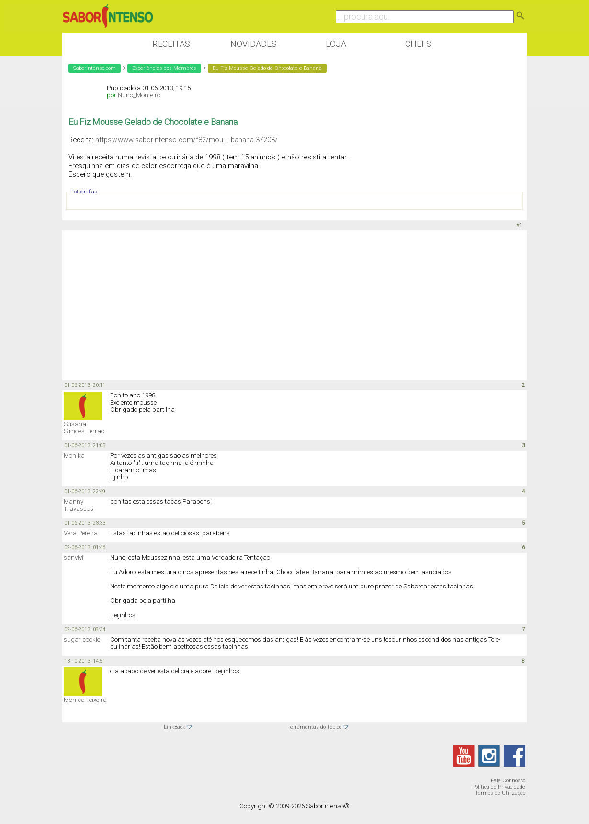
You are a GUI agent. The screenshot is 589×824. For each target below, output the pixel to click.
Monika (74, 455)
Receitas (171, 44)
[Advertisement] (294, 304)
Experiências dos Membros (164, 68)
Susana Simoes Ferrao (84, 427)
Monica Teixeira (85, 699)
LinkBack (174, 727)
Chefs (418, 44)
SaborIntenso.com (94, 68)
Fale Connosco (508, 781)
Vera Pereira (81, 533)
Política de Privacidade (498, 787)
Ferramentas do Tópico (314, 727)
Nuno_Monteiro (139, 95)
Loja (336, 44)
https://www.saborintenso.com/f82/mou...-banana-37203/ (186, 139)
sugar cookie (82, 639)
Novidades (253, 44)
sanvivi (73, 557)
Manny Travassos (78, 505)
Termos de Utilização (500, 793)
